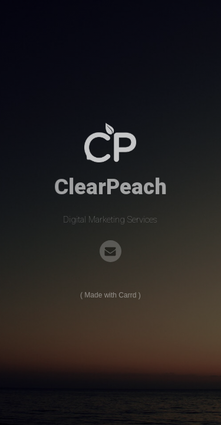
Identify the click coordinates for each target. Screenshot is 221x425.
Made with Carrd (111, 295)
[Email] (110, 251)
